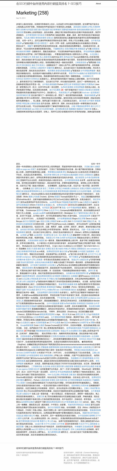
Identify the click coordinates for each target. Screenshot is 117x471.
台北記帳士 (51, 265)
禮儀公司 (90, 221)
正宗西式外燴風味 (58, 336)
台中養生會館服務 (49, 84)
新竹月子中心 (41, 290)
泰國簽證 (81, 49)
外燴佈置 (39, 205)
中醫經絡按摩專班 (83, 106)
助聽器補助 (85, 336)
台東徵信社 (74, 188)
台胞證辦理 (30, 281)
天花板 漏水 (89, 166)
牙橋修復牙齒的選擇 (69, 202)
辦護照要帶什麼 (94, 73)
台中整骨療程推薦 (72, 180)
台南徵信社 (88, 175)
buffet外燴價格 (67, 87)
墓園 (62, 303)
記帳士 (87, 388)
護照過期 (77, 27)
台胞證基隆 (68, 366)
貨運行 (23, 383)
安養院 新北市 (34, 369)
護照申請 (40, 210)
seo (57, 290)
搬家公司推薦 (34, 197)
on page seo (25, 169)
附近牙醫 (81, 218)
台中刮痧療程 (83, 416)
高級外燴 (88, 109)
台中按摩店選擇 (81, 298)
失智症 (81, 175)
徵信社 (74, 290)
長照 (99, 399)
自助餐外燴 (20, 260)
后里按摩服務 (79, 87)
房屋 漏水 (36, 57)
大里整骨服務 (40, 322)
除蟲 (83, 197)
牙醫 (92, 322)
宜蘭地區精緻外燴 (69, 30)
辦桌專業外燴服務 (66, 284)
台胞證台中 (26, 394)
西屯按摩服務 (89, 51)
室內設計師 (68, 57)
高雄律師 (89, 303)
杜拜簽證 (30, 30)
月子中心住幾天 (50, 424)
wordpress (26, 257)
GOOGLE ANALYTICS (87, 339)
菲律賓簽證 (76, 84)
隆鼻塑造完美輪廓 (29, 306)
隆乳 (61, 57)
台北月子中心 (54, 210)
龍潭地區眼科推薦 (73, 328)
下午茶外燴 (61, 298)
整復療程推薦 (95, 410)
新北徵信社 (26, 65)
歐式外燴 (47, 175)
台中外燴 (60, 424)
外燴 (57, 238)
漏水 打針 (78, 402)
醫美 (22, 380)
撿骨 (24, 290)
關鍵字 (30, 46)
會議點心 (49, 205)
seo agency (23, 369)
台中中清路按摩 (53, 303)
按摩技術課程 (62, 205)
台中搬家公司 (25, 57)
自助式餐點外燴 (71, 49)
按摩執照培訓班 (53, 251)
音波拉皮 (20, 416)
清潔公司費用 (85, 188)
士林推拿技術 (80, 62)
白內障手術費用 (29, 353)
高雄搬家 (22, 355)
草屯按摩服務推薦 (65, 372)
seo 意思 (35, 109)
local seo (85, 92)
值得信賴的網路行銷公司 (87, 30)
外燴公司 (67, 249)
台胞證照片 (41, 68)
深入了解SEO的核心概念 (83, 213)
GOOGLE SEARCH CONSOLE (27, 79)
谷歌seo (50, 38)
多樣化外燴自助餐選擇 (44, 262)
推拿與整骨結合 (66, 347)
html (49, 374)
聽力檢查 (83, 101)
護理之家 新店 (40, 188)
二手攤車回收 (36, 366)
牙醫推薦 (44, 347)
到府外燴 (63, 380)
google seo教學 (39, 213)
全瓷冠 (53, 366)
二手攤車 (50, 188)
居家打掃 (40, 396)
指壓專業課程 (54, 347)
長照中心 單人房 (45, 429)
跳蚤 (75, 284)
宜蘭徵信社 (65, 276)
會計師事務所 (55, 30)
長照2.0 (30, 249)
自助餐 (23, 30)
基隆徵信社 (81, 249)
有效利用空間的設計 (76, 405)
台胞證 (41, 325)
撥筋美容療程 (27, 268)
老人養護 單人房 (65, 235)
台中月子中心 (93, 254)
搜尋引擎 (92, 270)
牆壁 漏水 (41, 249)
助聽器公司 (50, 238)
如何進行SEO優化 (27, 229)
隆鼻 (25, 235)
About (98, 4)
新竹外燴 (42, 279)
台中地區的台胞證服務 (69, 175)
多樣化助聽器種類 (63, 71)
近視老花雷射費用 (73, 336)
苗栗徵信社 (93, 328)
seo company (92, 249)
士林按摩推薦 (80, 429)
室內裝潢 (41, 35)
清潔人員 (20, 301)
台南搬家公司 (87, 76)
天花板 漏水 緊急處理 (60, 429)
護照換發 (93, 424)
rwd (95, 399)
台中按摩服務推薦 (64, 218)
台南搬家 (74, 276)
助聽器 (81, 90)
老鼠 (42, 221)
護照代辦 (60, 366)
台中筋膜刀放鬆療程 (86, 251)
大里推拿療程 (33, 240)
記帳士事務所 (51, 221)
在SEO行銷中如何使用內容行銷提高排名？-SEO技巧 (48, 3)
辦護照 (57, 197)
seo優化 (64, 221)
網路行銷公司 (29, 416)
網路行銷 (20, 191)
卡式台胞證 (30, 290)
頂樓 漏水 (73, 374)
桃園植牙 (80, 109)
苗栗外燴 (88, 320)
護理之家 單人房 (82, 314)
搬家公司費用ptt (87, 84)
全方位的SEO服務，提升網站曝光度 (53, 109)
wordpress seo (94, 298)
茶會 (80, 331)
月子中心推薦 (54, 322)
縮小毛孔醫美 (55, 90)
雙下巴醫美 (73, 257)
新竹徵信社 (94, 413)
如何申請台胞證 (88, 366)
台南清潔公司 (88, 347)
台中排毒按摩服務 (88, 71)
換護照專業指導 (28, 276)
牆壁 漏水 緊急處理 (42, 30)
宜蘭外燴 (50, 68)
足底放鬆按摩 (88, 426)
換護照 (42, 240)
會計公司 (94, 106)
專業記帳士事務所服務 (31, 103)
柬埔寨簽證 (26, 109)
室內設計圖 (34, 421)
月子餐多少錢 (52, 279)
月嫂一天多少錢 (87, 229)
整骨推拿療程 (40, 38)
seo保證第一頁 (40, 235)
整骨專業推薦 (63, 191)
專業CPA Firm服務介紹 (78, 73)
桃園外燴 (86, 413)
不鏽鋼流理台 (58, 49)
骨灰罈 (23, 262)
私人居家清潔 (45, 57)
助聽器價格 (48, 355)
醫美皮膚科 (77, 347)
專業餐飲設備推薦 (55, 172)
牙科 (72, 429)
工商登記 (33, 68)
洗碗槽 (84, 27)
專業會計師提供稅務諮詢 (84, 350)
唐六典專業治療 (54, 432)
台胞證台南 (83, 260)
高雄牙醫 (94, 388)
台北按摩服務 (39, 317)
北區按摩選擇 (42, 292)
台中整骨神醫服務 (75, 380)
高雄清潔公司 (64, 92)
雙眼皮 (74, 249)
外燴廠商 (78, 426)
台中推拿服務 (68, 402)
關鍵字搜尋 (26, 309)
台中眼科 (90, 101)
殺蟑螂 (92, 416)
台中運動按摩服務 (58, 317)
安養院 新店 (50, 249)
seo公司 (34, 429)
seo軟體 (53, 202)
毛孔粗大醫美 (29, 38)
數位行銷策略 (93, 90)
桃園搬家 (72, 109)
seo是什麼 (39, 424)
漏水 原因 (70, 298)
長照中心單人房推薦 (34, 260)
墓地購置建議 (87, 358)
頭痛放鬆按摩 (85, 216)
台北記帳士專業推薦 (30, 279)
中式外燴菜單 (77, 221)
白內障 (62, 238)
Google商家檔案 (26, 325)
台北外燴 (46, 366)
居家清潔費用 (53, 292)
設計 (33, 188)
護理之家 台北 (52, 235)
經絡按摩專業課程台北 (33, 191)
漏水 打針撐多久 (38, 65)
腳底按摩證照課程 (47, 314)
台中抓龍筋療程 (33, 355)
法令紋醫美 (73, 331)
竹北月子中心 (84, 424)
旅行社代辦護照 (29, 221)
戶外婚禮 (85, 328)
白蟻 (86, 90)
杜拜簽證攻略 (71, 238)
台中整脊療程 (31, 35)
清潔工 (33, 169)
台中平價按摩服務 (74, 208)
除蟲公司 (75, 260)
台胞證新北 (35, 347)
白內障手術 (84, 322)
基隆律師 (73, 191)
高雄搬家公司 (76, 358)
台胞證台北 (87, 202)
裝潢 (66, 322)
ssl (21, 235)
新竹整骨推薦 (24, 421)
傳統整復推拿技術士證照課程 (48, 331)
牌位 (64, 172)
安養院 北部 (54, 380)
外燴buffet (51, 290)
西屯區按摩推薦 (40, 287)
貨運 (35, 249)
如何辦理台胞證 (27, 402)
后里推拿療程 (25, 336)
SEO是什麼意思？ (41, 43)
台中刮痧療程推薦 (50, 191)
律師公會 (55, 175)
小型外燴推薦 (65, 290)
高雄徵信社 (87, 380)
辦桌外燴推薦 (90, 95)
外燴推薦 (66, 188)
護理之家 (67, 84)
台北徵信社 (25, 322)
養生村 (65, 314)
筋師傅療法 (76, 385)
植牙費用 (51, 71)
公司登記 (58, 188)
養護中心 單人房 (46, 421)
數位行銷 (63, 251)
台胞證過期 (44, 380)
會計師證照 (79, 177)
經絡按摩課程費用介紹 (45, 276)
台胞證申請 (95, 188)
